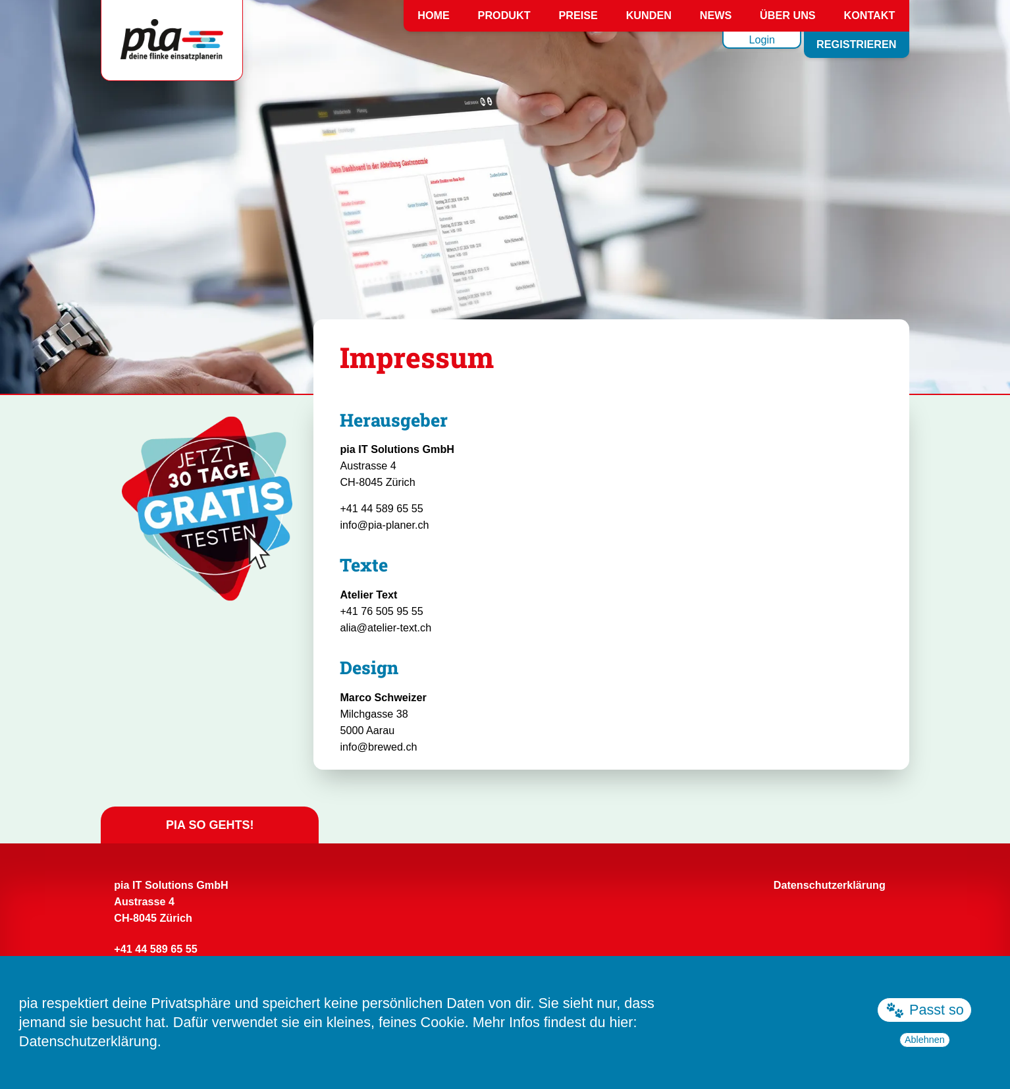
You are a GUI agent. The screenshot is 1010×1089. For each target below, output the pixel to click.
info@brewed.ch (378, 747)
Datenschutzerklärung (88, 1041)
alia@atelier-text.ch (385, 627)
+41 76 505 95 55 (381, 611)
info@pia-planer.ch (384, 525)
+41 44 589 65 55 (381, 508)
